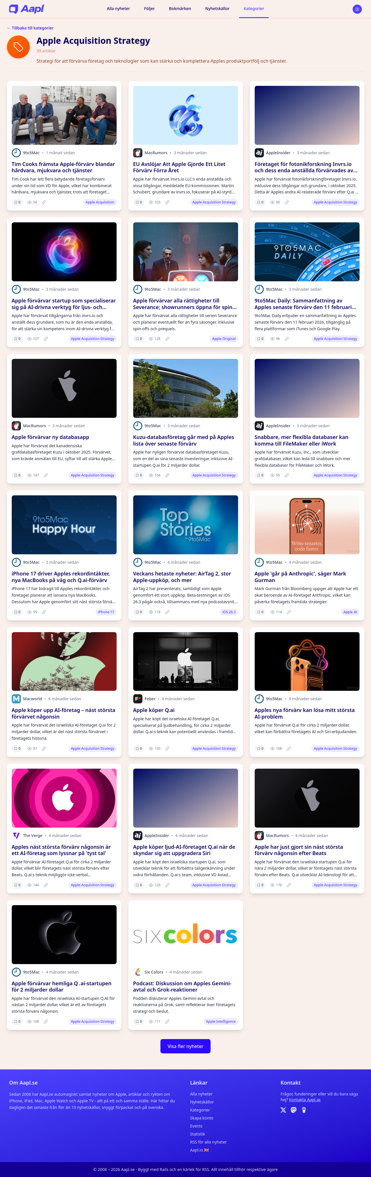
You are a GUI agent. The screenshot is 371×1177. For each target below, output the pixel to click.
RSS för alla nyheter (208, 1142)
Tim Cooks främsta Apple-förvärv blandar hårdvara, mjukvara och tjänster (63, 167)
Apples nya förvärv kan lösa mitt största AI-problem (305, 713)
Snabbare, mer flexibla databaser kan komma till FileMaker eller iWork (302, 440)
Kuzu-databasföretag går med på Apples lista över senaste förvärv (183, 440)
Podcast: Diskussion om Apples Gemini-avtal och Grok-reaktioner (182, 986)
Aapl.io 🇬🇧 (199, 1150)
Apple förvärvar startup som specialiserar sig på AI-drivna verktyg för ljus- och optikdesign (64, 307)
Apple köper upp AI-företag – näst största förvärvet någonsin (63, 713)
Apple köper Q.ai (154, 710)
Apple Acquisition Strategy (214, 202)
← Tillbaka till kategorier (30, 28)
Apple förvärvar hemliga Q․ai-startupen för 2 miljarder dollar (62, 986)
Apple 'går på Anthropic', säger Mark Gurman (300, 576)
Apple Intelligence (221, 1021)
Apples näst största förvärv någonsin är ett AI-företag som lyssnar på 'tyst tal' (61, 850)
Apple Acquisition (100, 202)
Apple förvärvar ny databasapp (50, 437)
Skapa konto (201, 1118)
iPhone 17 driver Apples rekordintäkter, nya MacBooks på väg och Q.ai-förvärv (61, 576)
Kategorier (254, 8)
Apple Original (223, 338)
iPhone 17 (106, 612)
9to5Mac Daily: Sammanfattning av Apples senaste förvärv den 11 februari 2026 (303, 307)
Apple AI (350, 612)
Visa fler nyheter (185, 1046)
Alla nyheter (118, 8)
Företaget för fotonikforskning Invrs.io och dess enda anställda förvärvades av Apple (304, 170)
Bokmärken (180, 8)
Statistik (197, 1134)
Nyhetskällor (217, 8)
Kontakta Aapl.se (305, 1099)
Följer (149, 8)
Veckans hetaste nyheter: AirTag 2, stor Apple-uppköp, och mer (182, 576)
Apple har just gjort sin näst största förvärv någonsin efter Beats (299, 850)
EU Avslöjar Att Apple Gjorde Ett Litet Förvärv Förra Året (179, 167)
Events (196, 1126)
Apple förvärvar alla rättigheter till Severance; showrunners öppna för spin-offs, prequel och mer (183, 307)
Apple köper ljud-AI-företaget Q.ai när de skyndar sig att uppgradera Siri (184, 850)
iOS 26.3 (228, 612)
